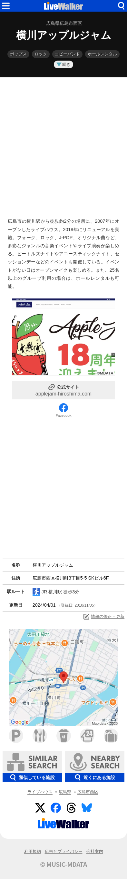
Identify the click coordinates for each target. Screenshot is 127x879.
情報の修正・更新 (103, 616)
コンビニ (87, 735)
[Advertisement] (63, 146)
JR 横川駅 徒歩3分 (56, 592)
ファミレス (40, 735)
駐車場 (16, 735)
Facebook (63, 415)
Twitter (40, 808)
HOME (63, 6)
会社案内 (94, 851)
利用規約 (32, 851)
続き (63, 64)
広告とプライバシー (64, 851)
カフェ (63, 735)
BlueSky (87, 808)
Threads (71, 808)
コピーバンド (67, 54)
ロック (40, 54)
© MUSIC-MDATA (63, 864)
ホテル (111, 735)
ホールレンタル (102, 54)
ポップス (18, 54)
